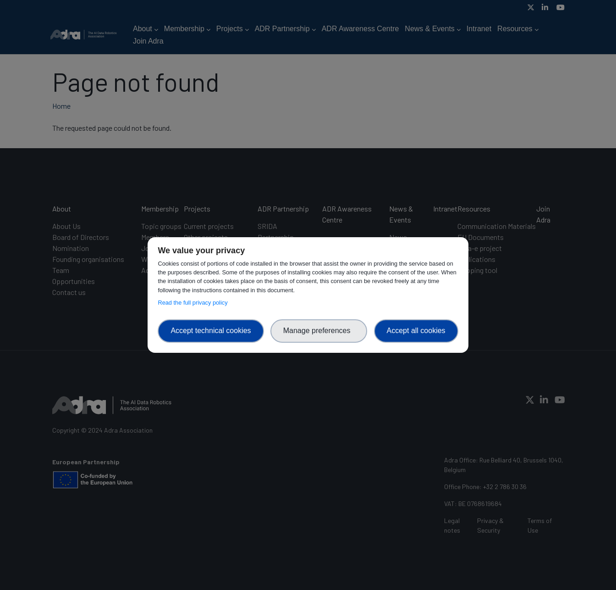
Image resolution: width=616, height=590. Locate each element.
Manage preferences (319, 330)
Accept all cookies (416, 330)
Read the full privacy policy (194, 302)
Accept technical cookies (210, 330)
